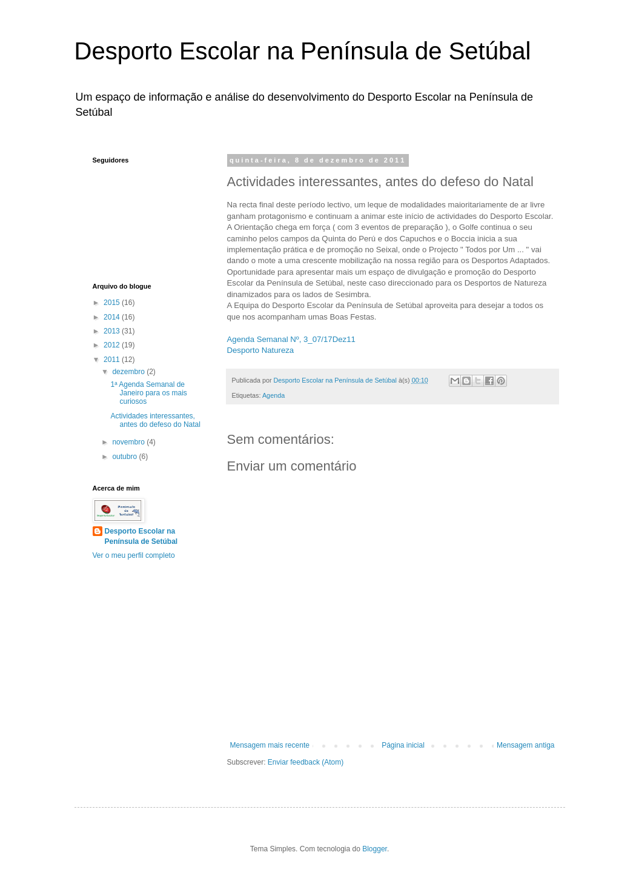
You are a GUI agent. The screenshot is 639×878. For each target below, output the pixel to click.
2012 (113, 345)
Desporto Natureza (260, 350)
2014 (113, 317)
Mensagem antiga (525, 745)
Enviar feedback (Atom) (305, 762)
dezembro (129, 371)
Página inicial (403, 745)
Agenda (273, 395)
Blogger (374, 849)
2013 (113, 331)
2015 (113, 302)
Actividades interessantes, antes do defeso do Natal (155, 420)
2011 (113, 359)
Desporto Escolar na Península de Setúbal (302, 51)
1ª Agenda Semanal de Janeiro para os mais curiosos (148, 393)
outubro (125, 456)
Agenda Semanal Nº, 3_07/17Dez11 (291, 339)
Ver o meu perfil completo (134, 555)
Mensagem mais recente (270, 745)
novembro (129, 442)
